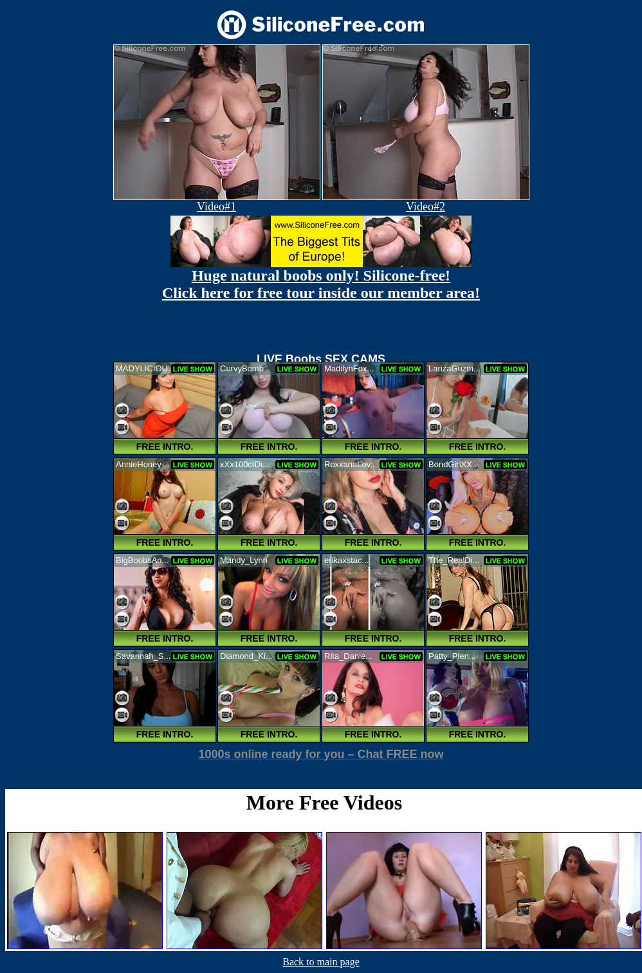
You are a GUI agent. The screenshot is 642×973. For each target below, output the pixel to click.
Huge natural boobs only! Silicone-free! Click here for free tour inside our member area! (321, 284)
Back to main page (321, 961)
